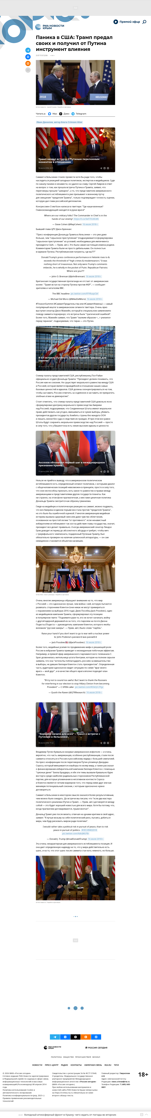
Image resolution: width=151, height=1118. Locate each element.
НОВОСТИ (37, 1065)
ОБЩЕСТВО (68, 1057)
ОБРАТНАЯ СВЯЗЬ (93, 1065)
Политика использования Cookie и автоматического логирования (19, 1091)
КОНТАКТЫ (76, 1065)
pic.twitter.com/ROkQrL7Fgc (89, 687)
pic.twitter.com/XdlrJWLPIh (75, 833)
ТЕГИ (116, 1065)
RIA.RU (108, 1065)
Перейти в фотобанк (64, 107)
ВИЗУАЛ (96, 1057)
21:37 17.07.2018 (42, 55)
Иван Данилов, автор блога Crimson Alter (59, 122)
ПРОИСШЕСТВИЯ (83, 1057)
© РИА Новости (41, 902)
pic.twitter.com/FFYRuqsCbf (84, 293)
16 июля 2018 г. (90, 224)
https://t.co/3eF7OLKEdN (86, 219)
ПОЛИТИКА (56, 1057)
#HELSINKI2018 (89, 830)
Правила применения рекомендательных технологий (22, 1100)
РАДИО (64, 1065)
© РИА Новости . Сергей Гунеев (46, 107)
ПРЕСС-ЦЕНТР (51, 1065)
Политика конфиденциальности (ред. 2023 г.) (23, 1095)
